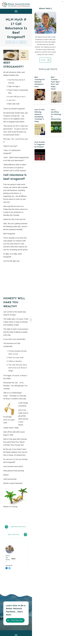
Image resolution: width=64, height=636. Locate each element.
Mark (14, 554)
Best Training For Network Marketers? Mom (39, 82)
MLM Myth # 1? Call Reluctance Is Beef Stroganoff (16, 28)
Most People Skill (17, 445)
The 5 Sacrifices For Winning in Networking (56, 114)
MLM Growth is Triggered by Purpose (39, 144)
